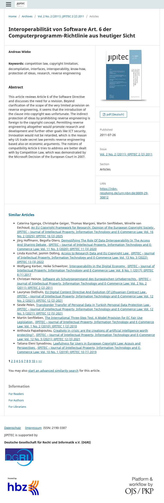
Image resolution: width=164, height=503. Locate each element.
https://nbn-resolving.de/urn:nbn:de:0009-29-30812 (124, 193)
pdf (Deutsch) (115, 114)
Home (12, 16)
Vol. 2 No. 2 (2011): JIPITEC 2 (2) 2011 (61, 16)
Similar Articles (21, 214)
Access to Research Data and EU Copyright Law (95, 253)
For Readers (16, 394)
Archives (27, 16)
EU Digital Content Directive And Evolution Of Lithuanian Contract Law (95, 292)
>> (40, 361)
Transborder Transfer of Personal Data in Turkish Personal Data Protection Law (93, 305)
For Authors (16, 400)
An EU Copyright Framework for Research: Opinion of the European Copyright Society (92, 227)
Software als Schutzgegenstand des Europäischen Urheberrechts (89, 279)
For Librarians (17, 407)
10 (33, 361)
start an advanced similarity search (53, 371)
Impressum (33, 428)
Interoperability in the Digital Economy (97, 266)
